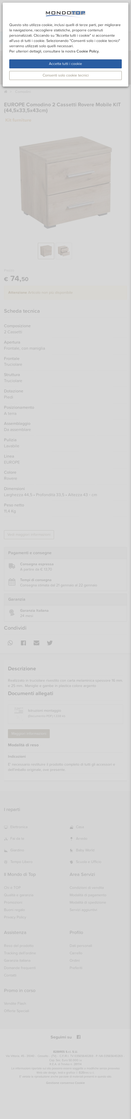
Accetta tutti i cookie (65, 63)
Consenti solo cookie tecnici (66, 75)
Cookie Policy (87, 51)
